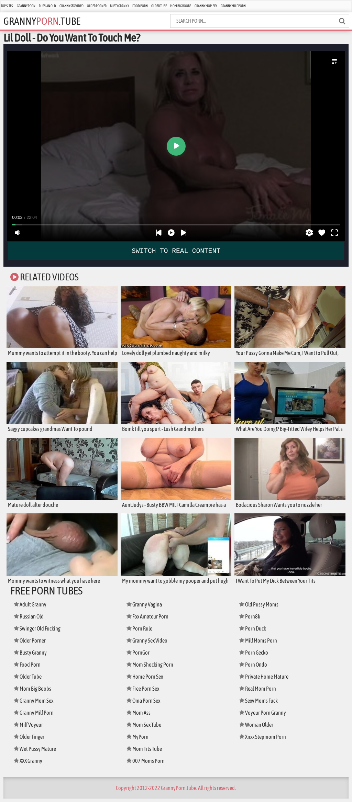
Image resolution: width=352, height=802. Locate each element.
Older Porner (97, 6)
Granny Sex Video (71, 6)
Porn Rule (140, 631)
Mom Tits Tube (145, 752)
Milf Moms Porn (259, 643)
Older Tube (159, 6)
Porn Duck (254, 631)
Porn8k (250, 619)
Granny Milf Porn (233, 6)
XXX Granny (30, 764)
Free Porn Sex (144, 691)
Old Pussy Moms (260, 607)
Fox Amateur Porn (149, 619)
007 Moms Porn (146, 764)
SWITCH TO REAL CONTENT (176, 251)
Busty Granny (119, 6)
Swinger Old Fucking (40, 631)
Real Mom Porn (259, 691)
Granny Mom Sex (206, 6)
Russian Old (47, 6)
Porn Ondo (254, 667)
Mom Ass (139, 716)
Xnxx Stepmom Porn (264, 740)
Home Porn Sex (146, 679)
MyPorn (138, 740)
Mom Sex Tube (145, 728)
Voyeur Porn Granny (264, 716)
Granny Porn (26, 6)
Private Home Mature (266, 679)
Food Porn (140, 6)
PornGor (139, 655)
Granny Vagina (146, 607)
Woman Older (258, 728)
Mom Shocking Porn (151, 667)
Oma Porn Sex (145, 704)
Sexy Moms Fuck (260, 704)
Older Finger (31, 740)
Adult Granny (32, 607)
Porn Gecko (255, 655)
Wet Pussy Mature (36, 752)
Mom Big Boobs (180, 6)
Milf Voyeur (29, 728)
